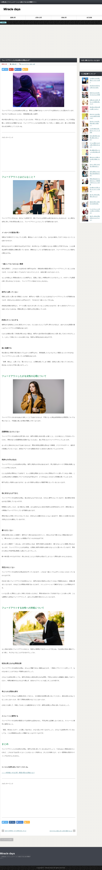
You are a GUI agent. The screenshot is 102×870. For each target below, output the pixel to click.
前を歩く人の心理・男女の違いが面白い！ (95, 123)
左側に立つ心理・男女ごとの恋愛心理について (95, 101)
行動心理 (63, 17)
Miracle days (7, 853)
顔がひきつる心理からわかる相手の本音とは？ (95, 116)
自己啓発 (89, 17)
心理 (34, 64)
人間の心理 (38, 17)
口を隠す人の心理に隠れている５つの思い (95, 80)
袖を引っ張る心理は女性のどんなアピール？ (95, 218)
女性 (31, 64)
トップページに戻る (7, 839)
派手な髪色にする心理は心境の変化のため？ (95, 173)
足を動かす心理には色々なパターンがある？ (95, 189)
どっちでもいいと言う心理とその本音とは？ (95, 210)
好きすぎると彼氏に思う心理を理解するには (61, 830)
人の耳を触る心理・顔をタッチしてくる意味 (95, 130)
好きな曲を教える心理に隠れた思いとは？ (95, 137)
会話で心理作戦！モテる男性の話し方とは (15, 830)
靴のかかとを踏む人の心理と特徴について (95, 159)
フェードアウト (25, 64)
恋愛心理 (12, 17)
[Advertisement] (51, 41)
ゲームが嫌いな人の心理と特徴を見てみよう (95, 144)
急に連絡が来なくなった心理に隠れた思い (95, 152)
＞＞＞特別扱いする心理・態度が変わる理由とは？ (18, 772)
